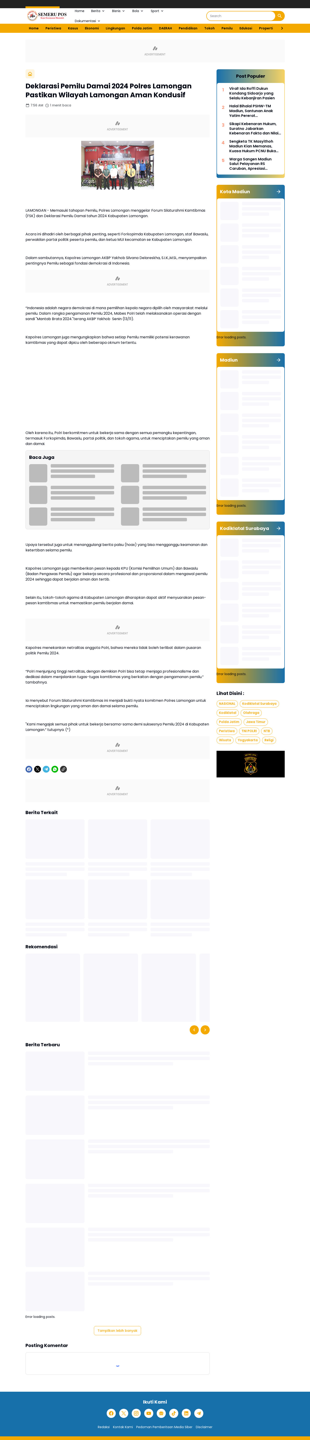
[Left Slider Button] (194, 1029)
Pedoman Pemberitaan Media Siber (164, 1427)
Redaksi (104, 1427)
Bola (138, 11)
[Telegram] (46, 769)
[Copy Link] (63, 769)
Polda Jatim (142, 28)
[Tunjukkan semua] (278, 191)
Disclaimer (204, 1427)
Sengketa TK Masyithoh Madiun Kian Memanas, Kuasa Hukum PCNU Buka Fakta (252, 146)
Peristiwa (53, 28)
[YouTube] (148, 1413)
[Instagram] (136, 1413)
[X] (37, 769)
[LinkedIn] (186, 1413)
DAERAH (165, 28)
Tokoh (209, 28)
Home (79, 11)
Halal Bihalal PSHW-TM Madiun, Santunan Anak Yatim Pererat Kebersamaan (251, 111)
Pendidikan (188, 28)
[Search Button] (279, 16)
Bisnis (119, 11)
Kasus (73, 28)
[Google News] (161, 1413)
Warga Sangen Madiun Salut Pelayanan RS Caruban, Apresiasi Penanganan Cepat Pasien (254, 164)
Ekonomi (92, 28)
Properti (266, 28)
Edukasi (245, 28)
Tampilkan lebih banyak (117, 1330)
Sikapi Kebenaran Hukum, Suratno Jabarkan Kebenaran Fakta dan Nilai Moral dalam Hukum (253, 129)
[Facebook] (28, 769)
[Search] (241, 16)
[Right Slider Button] (280, 28)
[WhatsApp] (54, 769)
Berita (98, 11)
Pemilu (227, 28)
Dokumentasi (88, 21)
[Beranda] (30, 73)
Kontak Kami (123, 1427)
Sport (157, 11)
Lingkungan (115, 28)
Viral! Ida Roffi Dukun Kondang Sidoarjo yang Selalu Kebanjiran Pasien (252, 93)
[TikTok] (173, 1413)
